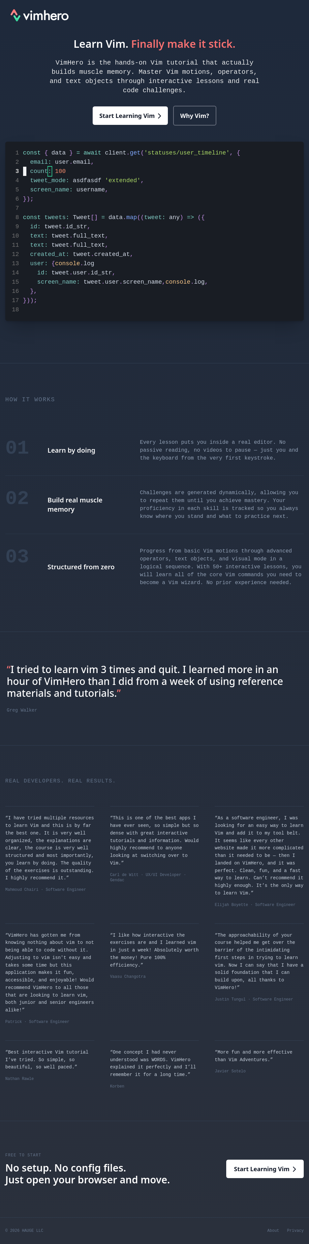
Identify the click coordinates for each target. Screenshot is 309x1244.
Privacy (295, 1231)
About (273, 1231)
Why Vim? (194, 116)
